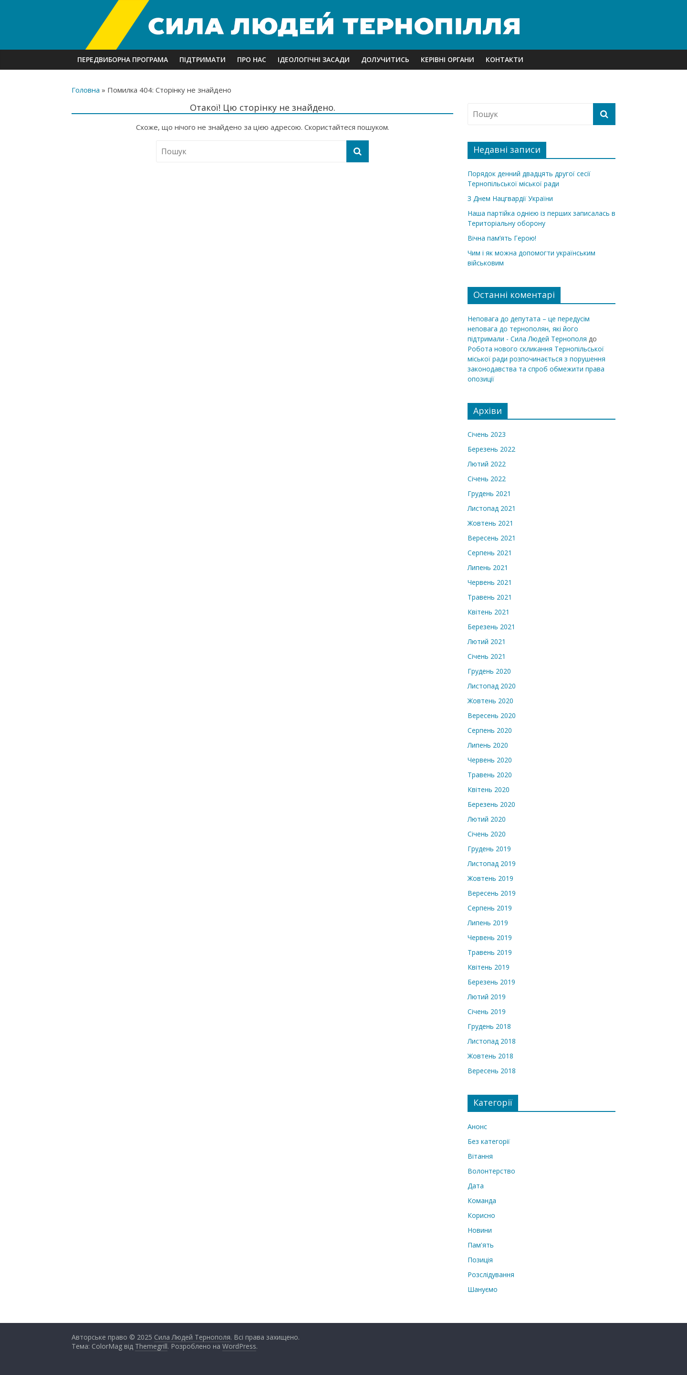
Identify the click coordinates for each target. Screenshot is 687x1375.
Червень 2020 (490, 759)
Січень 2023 (487, 434)
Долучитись (385, 59)
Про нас (251, 59)
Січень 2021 (487, 656)
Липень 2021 (488, 567)
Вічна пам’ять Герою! (502, 238)
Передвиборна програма (122, 59)
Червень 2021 (490, 582)
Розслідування (491, 1274)
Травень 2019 (490, 952)
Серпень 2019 (490, 907)
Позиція (480, 1259)
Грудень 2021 (489, 493)
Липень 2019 (488, 922)
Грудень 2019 (489, 848)
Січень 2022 (487, 478)
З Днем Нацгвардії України (510, 198)
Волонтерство (491, 1170)
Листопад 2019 (492, 863)
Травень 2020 (490, 774)
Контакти (504, 59)
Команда (482, 1200)
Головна (86, 90)
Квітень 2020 (489, 789)
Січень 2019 (487, 1011)
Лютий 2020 (487, 819)
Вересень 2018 (492, 1070)
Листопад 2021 (492, 508)
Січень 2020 (487, 833)
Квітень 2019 (489, 967)
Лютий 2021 (487, 641)
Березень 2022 (491, 449)
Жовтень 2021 (490, 523)
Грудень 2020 (489, 671)
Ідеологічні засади (314, 59)
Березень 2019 (491, 981)
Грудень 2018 (489, 1026)
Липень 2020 (488, 745)
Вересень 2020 (492, 715)
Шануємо (483, 1289)
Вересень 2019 (492, 893)
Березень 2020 (491, 804)
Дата (476, 1185)
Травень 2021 (490, 597)
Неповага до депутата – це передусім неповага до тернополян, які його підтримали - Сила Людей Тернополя (529, 328)
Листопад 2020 (492, 685)
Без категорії (489, 1141)
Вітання (480, 1156)
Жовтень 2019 (490, 878)
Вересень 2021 (492, 537)
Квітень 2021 (489, 611)
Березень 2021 (491, 626)
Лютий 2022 (487, 463)
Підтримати (202, 59)
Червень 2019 (490, 937)
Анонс (477, 1126)
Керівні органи (447, 59)
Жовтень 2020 (490, 700)
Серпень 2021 (490, 552)
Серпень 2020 (490, 730)
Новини (480, 1230)
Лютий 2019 (487, 996)
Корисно (481, 1215)
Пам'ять (481, 1244)
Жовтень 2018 (490, 1055)
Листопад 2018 (492, 1041)
